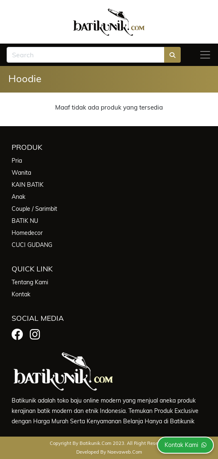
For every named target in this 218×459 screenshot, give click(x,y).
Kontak (21, 294)
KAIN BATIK (28, 184)
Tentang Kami (30, 282)
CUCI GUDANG (32, 245)
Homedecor (27, 233)
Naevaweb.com (124, 452)
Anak (18, 196)
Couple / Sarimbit (34, 208)
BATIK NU (25, 221)
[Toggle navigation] (205, 55)
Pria (17, 160)
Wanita (21, 172)
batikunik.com (95, 443)
